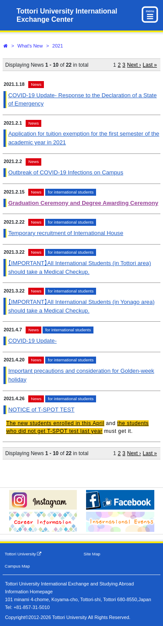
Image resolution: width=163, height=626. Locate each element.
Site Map (91, 553)
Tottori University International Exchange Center (67, 15)
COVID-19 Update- (32, 340)
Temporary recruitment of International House (65, 233)
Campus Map (17, 566)
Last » (150, 65)
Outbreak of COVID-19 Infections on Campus (65, 172)
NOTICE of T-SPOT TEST (41, 409)
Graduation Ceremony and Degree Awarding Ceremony (83, 203)
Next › (134, 65)
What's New (30, 45)
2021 (57, 45)
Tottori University (23, 553)
